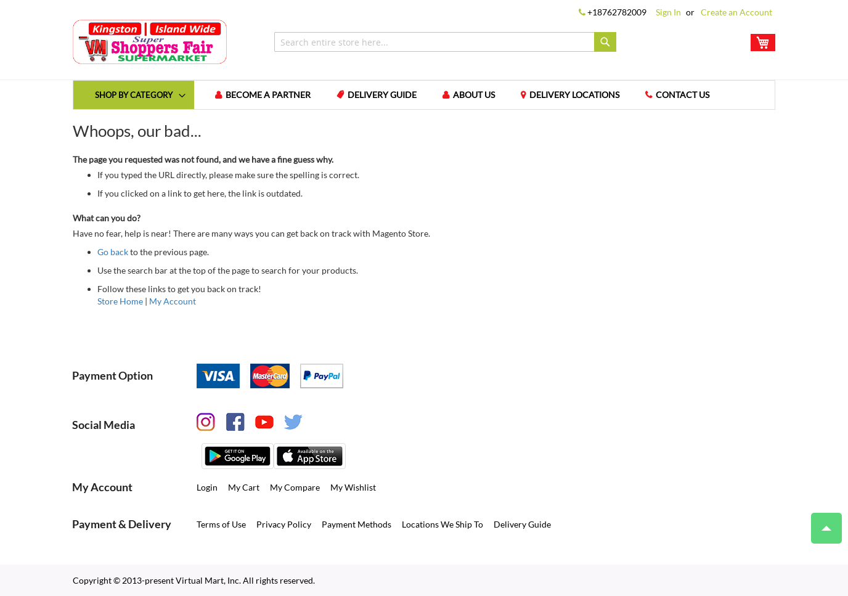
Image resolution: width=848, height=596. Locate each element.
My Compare (295, 486)
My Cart (243, 486)
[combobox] (445, 42)
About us (480, 94)
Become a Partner (274, 94)
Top (821, 522)
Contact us (689, 94)
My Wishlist (353, 486)
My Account (172, 300)
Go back (112, 251)
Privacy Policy (283, 523)
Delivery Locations (581, 94)
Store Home (120, 300)
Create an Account (736, 12)
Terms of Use (221, 523)
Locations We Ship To (442, 523)
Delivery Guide (388, 94)
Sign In (668, 12)
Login (207, 486)
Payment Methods (356, 523)
